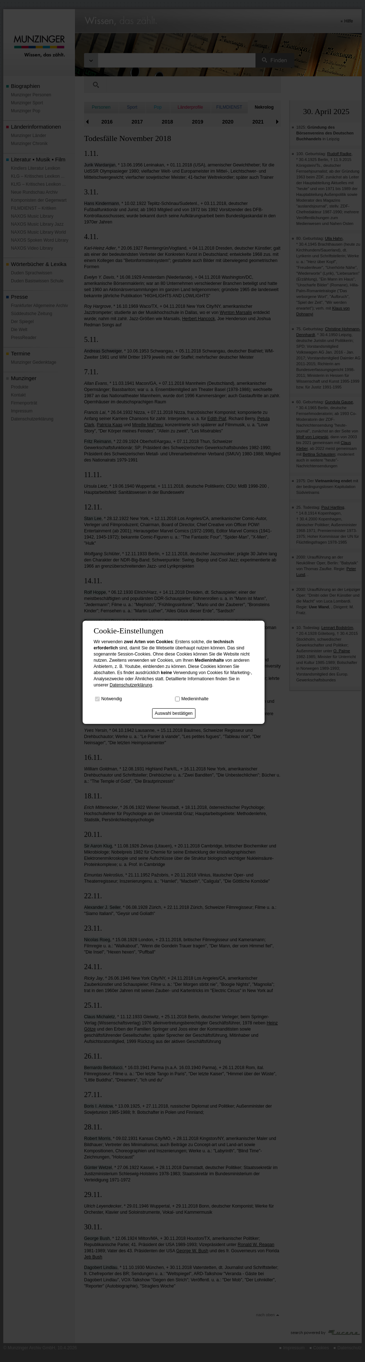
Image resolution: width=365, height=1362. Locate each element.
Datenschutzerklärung (131, 685)
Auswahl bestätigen (174, 713)
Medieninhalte (195, 698)
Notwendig (111, 698)
